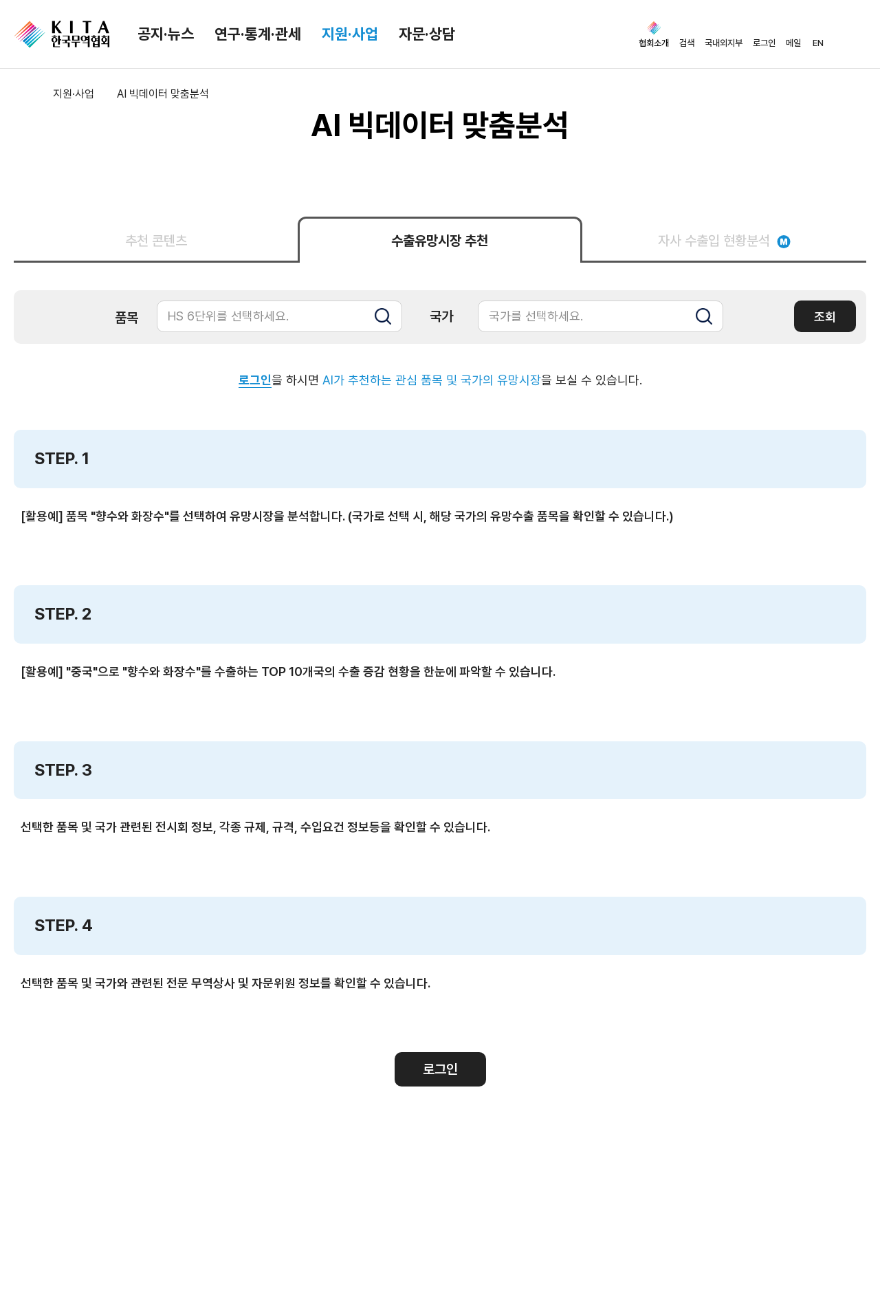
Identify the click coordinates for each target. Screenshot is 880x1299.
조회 (825, 316)
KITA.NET (62, 34)
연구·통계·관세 (257, 34)
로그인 (255, 380)
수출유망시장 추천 (439, 240)
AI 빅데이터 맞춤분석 (163, 93)
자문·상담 (427, 34)
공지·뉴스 (166, 34)
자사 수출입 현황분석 (724, 240)
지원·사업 (350, 34)
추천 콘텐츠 (156, 240)
